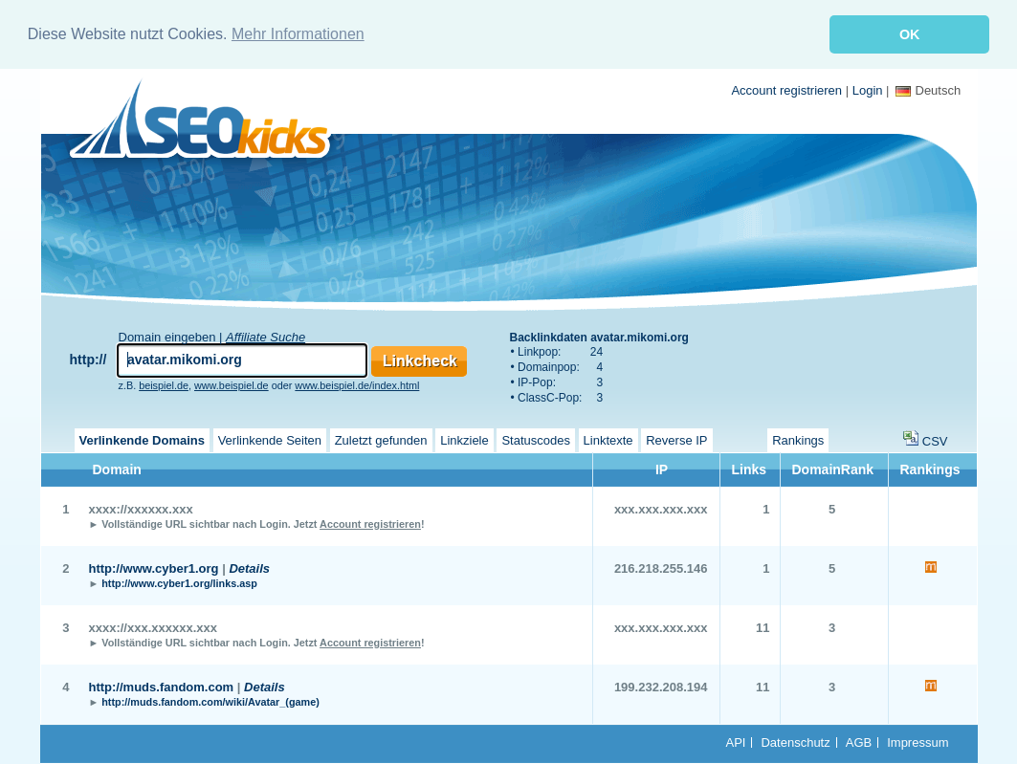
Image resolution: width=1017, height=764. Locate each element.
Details (249, 566)
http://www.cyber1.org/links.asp (179, 581)
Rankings (798, 438)
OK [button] (909, 34)
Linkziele (464, 438)
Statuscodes (535, 438)
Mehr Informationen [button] (298, 34)
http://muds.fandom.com (161, 685)
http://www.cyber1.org (154, 566)
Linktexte (608, 438)
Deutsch (928, 88)
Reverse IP (676, 438)
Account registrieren (786, 88)
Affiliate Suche (265, 335)
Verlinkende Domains (142, 438)
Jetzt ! (359, 522)
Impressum (917, 740)
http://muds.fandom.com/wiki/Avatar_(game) (210, 700)
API (736, 740)
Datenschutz (795, 740)
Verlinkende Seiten (269, 438)
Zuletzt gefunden (381, 438)
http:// (88, 357)
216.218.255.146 (661, 566)
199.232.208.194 (661, 685)
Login (867, 88)
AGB (859, 740)
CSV (935, 439)
